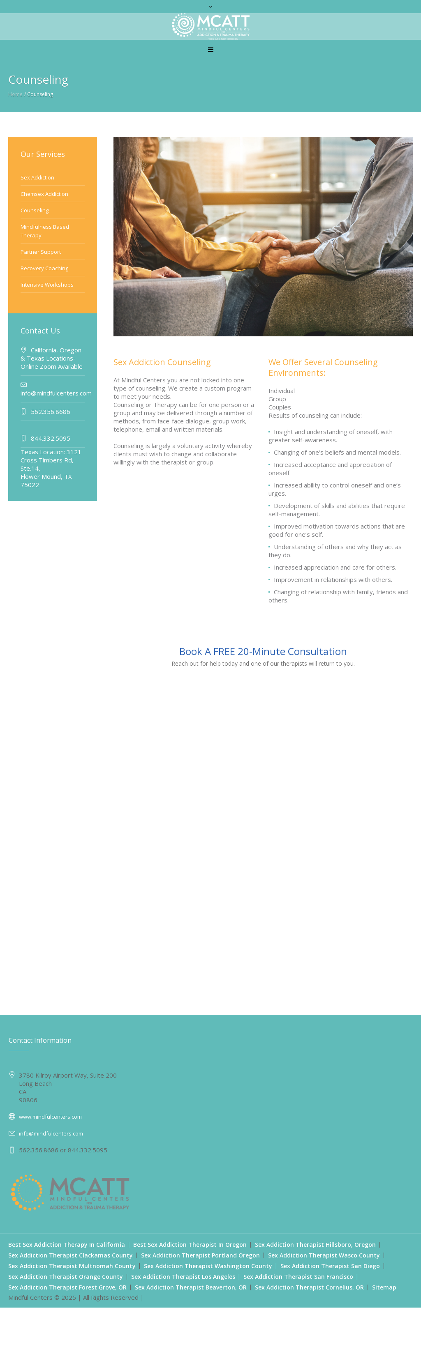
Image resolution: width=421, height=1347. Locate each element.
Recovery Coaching (44, 268)
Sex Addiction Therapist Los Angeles (183, 1276)
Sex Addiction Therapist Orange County (65, 1276)
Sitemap (384, 1287)
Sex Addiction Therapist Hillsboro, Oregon (315, 1244)
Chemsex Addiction (44, 194)
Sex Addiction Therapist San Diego (330, 1266)
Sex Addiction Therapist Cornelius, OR (309, 1287)
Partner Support (41, 251)
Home (15, 94)
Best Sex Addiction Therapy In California (66, 1244)
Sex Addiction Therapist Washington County (208, 1266)
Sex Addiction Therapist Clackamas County (70, 1255)
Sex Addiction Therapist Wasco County (324, 1255)
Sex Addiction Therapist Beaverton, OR (191, 1287)
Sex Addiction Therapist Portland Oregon (200, 1255)
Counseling (35, 210)
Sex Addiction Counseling (162, 362)
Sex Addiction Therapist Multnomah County (72, 1266)
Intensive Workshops (47, 284)
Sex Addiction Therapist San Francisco (298, 1276)
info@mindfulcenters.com (51, 1133)
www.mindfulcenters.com (50, 1116)
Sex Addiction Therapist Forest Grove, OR (67, 1287)
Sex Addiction (37, 177)
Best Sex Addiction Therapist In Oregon (190, 1244)
